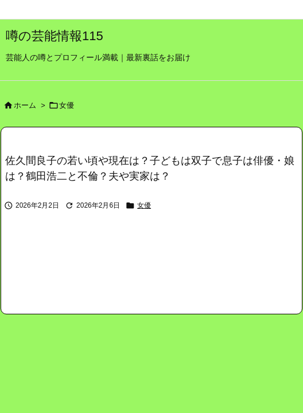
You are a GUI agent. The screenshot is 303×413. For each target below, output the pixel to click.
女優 (66, 105)
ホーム (25, 105)
